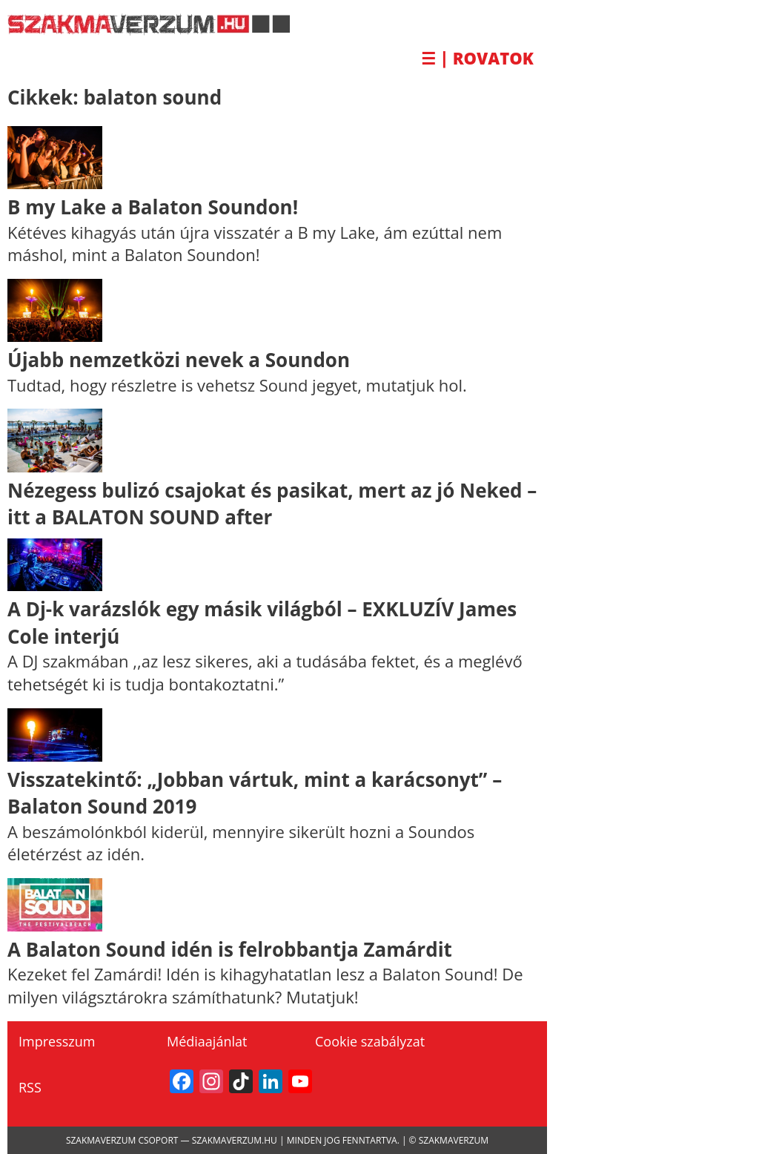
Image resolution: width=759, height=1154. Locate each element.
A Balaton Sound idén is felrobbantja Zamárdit (229, 949)
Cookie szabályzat (370, 1041)
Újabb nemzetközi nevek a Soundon (178, 359)
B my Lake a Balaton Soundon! (152, 207)
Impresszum (57, 1041)
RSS (30, 1087)
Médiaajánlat (207, 1041)
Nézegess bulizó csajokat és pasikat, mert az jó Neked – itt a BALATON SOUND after (272, 503)
